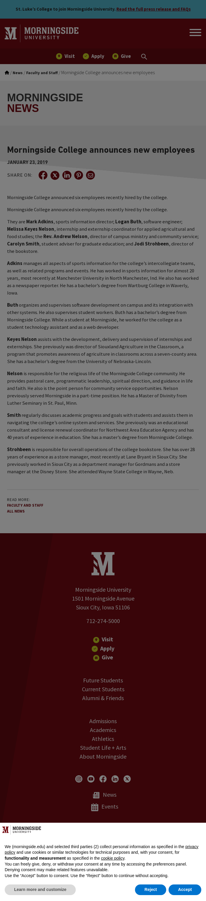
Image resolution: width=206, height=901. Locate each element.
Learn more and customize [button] (40, 889)
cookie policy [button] (112, 858)
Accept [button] (185, 889)
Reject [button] (150, 889)
